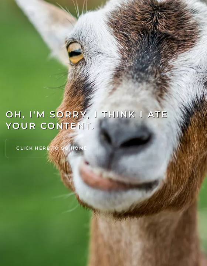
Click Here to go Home (51, 148)
